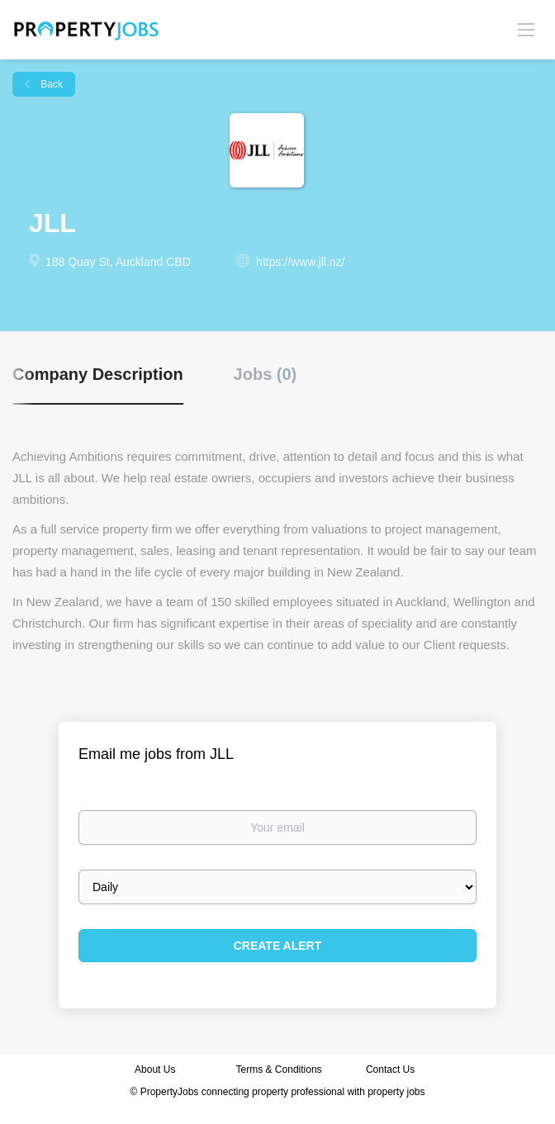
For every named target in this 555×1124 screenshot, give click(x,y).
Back (50, 84)
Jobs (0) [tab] (265, 374)
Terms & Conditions (279, 1069)
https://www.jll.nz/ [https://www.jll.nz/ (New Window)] (300, 261)
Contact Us (392, 1069)
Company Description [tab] (97, 374)
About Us (155, 1069)
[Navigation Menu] (526, 29)
